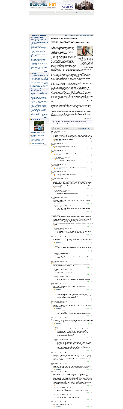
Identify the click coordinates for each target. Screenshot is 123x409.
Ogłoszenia (78, 12)
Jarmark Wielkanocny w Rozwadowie (37, 141)
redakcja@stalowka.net (82, 123)
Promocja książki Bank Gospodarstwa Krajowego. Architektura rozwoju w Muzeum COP (39, 92)
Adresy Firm (69, 12)
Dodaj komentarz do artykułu (85, 128)
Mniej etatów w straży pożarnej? (39, 67)
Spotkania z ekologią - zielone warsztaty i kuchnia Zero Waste (38, 96)
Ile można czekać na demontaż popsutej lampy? (38, 40)
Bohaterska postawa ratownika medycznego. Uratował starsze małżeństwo (38, 61)
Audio (42, 12)
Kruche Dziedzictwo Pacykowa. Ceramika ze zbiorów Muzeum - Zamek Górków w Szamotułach (39, 107)
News (32, 12)
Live (37, 12)
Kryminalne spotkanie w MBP (38, 104)
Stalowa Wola (35, 35)
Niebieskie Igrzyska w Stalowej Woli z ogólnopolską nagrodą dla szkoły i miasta (39, 49)
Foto (47, 12)
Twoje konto (87, 12)
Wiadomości (43, 35)
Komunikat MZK (35, 66)
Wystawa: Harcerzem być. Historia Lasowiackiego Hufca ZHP (39, 115)
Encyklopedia (60, 12)
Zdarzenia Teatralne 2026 (37, 143)
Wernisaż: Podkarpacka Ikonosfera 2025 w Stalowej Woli (39, 102)
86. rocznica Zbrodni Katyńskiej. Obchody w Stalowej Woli (39, 138)
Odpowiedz (58, 140)
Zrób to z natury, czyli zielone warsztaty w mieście (38, 45)
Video (52, 12)
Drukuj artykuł (88, 118)
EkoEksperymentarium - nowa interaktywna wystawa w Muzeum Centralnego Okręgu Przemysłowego (39, 111)
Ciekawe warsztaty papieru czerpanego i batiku (37, 69)
